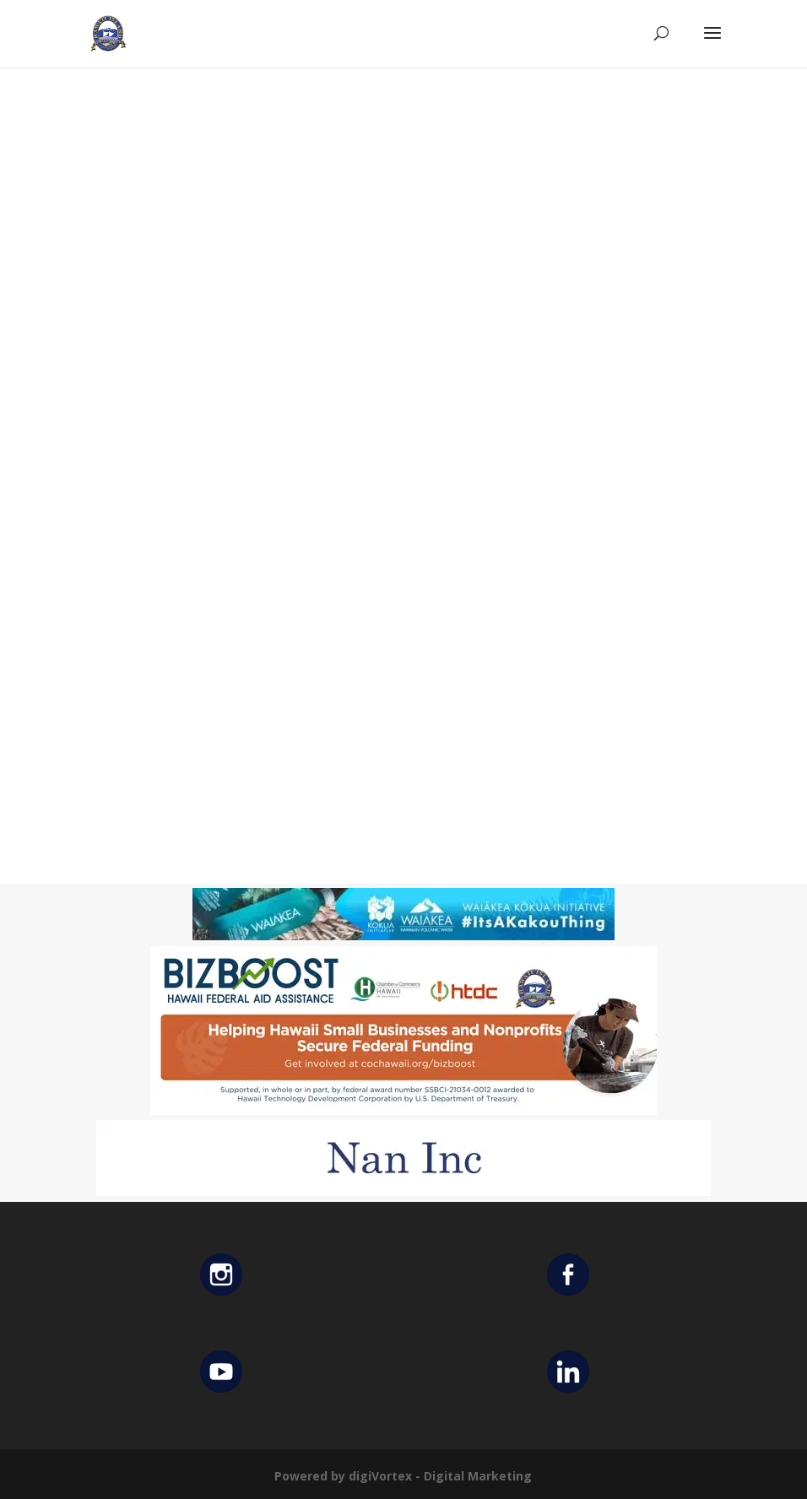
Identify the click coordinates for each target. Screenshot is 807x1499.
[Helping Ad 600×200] (403, 1110)
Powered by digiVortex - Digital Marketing (403, 1476)
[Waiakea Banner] (403, 936)
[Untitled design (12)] (403, 1191)
